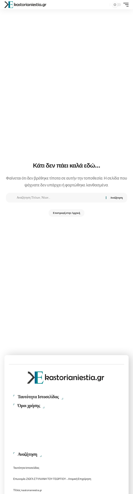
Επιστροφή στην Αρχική (66, 212)
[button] (105, 5)
